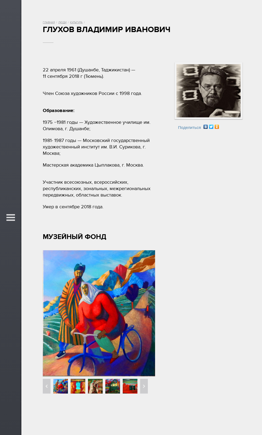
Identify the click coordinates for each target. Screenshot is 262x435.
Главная (49, 22)
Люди (62, 22)
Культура (76, 22)
